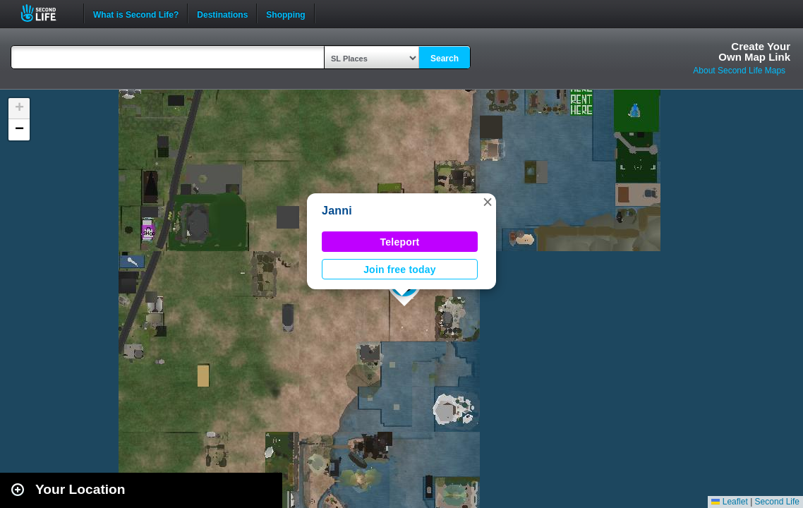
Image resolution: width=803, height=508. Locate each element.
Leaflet (729, 502)
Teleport (400, 242)
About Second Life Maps (739, 70)
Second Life (46, 13)
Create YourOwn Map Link (754, 51)
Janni (337, 211)
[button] (487, 201)
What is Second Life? (136, 13)
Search (444, 59)
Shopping (285, 13)
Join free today (399, 269)
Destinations (222, 13)
